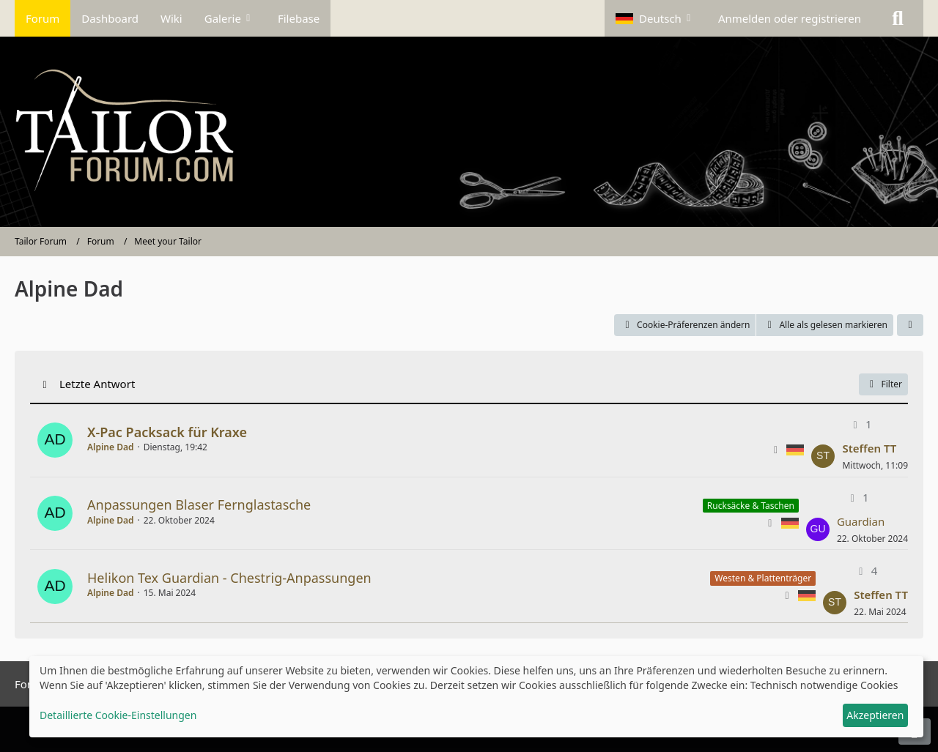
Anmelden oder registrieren (789, 18)
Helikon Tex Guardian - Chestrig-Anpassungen (229, 578)
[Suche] (897, 18)
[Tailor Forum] (469, 132)
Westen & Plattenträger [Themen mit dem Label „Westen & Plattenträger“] (762, 578)
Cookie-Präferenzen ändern (685, 325)
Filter (883, 384)
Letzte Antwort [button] (97, 383)
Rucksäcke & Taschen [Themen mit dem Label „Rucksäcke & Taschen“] (750, 505)
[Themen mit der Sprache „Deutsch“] (795, 449)
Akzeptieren (875, 715)
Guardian (861, 521)
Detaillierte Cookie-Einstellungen (118, 715)
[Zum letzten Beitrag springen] (823, 456)
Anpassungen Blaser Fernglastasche (199, 504)
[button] (656, 18)
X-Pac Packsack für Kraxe (167, 432)
